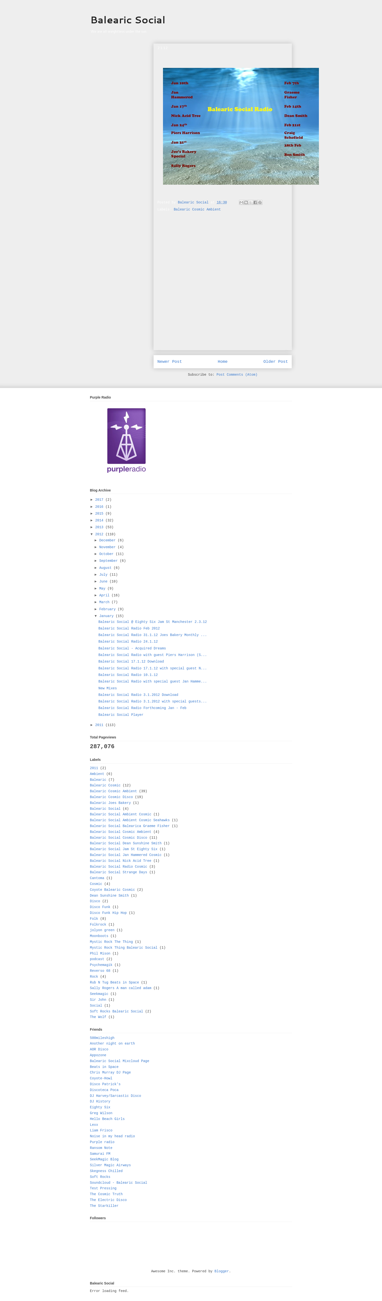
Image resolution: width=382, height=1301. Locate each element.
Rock (94, 977)
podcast (97, 959)
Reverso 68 (100, 971)
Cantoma (97, 878)
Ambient (97, 774)
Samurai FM (100, 1154)
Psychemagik (101, 965)
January (107, 616)
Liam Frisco (101, 1130)
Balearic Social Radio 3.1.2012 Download (138, 695)
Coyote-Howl (101, 1078)
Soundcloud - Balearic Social (118, 1183)
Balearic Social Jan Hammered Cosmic (126, 855)
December (108, 540)
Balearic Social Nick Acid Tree (120, 861)
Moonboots (99, 936)
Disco (95, 901)
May (103, 589)
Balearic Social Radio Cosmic (118, 867)
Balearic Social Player (120, 715)
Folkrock (98, 925)
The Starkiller (104, 1206)
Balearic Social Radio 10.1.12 (128, 675)
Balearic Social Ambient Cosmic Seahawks (130, 820)
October (107, 554)
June (104, 581)
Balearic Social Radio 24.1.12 (128, 642)
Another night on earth (112, 1044)
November (108, 547)
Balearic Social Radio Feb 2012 (129, 628)
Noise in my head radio (112, 1136)
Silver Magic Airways (110, 1165)
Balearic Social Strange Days (118, 872)
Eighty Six (100, 1107)
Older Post (275, 361)
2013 (100, 527)
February (108, 609)
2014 (100, 520)
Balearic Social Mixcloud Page (119, 1061)
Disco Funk (100, 907)
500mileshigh (102, 1038)
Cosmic (96, 884)
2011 (100, 725)
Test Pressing (103, 1188)
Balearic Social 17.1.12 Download (131, 662)
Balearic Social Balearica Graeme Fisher (130, 826)
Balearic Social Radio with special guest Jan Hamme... (152, 681)
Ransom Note (101, 1148)
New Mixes (107, 688)
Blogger (222, 1271)
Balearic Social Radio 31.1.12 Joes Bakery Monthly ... (152, 635)
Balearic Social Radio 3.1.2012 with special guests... (152, 701)
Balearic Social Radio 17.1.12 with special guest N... (152, 668)
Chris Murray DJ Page (110, 1072)
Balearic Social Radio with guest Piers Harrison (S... (152, 655)
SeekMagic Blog (104, 1159)
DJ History (100, 1101)
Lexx (94, 1125)
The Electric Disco (108, 1200)
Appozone (98, 1055)
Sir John (98, 1000)
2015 (100, 514)
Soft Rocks (100, 1177)
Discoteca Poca (104, 1090)
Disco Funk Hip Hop (108, 913)
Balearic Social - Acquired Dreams (132, 648)
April (105, 595)
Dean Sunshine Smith (109, 896)
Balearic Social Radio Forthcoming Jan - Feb (142, 708)
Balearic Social (127, 20)
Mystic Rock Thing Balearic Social (123, 948)
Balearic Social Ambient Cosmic (120, 814)
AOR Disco (99, 1049)
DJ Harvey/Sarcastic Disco (115, 1096)
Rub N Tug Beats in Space (114, 982)
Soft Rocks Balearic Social (116, 1011)
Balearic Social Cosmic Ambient (120, 832)
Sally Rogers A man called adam (120, 988)
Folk (94, 919)
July (104, 575)
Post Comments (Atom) (237, 375)
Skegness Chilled (106, 1171)
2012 (100, 534)
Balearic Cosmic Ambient (197, 209)
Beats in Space (104, 1067)
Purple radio (102, 1142)
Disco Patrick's (105, 1084)
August (106, 568)
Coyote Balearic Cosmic (112, 890)
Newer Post (169, 361)
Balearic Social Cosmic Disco (118, 838)
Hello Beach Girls (107, 1119)
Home (223, 361)
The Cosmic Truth (106, 1194)
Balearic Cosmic (105, 785)
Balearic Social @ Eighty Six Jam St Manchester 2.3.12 (152, 622)
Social (96, 1006)
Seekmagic (99, 994)
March (105, 602)
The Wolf (98, 1017)
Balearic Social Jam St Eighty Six (123, 849)
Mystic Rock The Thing (111, 942)
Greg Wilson (101, 1113)
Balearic (98, 780)
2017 (100, 500)
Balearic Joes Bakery (110, 803)
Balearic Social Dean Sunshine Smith (126, 843)
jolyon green (102, 930)
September (109, 561)
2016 (100, 507)
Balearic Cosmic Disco (111, 797)
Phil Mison (100, 953)
